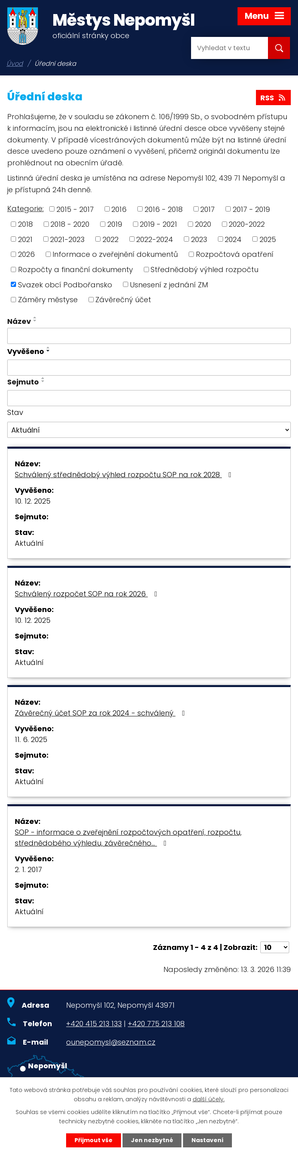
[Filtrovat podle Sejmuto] (149, 398)
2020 (203, 224)
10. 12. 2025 (32, 501)
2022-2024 (154, 239)
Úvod (14, 63)
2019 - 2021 (158, 224)
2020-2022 (247, 224)
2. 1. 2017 (28, 869)
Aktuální (29, 543)
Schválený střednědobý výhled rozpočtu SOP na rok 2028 (125, 475)
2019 (114, 224)
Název (19, 321)
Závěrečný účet (123, 300)
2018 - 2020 (69, 224)
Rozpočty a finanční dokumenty (75, 269)
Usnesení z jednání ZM (169, 284)
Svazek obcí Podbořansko (65, 284)
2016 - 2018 (164, 209)
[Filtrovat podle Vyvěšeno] (149, 368)
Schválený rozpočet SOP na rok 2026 (88, 594)
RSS (273, 98)
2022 (111, 239)
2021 (25, 239)
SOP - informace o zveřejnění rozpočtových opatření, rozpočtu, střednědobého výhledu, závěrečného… (128, 837)
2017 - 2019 (251, 209)
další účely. (209, 1099)
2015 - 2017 (75, 209)
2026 (26, 254)
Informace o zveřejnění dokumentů (115, 254)
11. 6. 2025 (31, 739)
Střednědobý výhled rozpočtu (204, 269)
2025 (268, 239)
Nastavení (207, 1140)
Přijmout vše (93, 1140)
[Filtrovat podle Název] (149, 336)
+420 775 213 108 (156, 1024)
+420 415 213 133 (94, 1024)
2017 (207, 209)
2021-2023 (67, 239)
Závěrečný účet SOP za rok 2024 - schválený (101, 713)
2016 (119, 209)
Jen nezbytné (152, 1140)
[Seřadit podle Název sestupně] (35, 320)
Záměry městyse (48, 300)
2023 (199, 239)
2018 (25, 224)
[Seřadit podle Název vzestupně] (35, 317)
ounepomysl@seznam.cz (110, 1042)
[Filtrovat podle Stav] (149, 430)
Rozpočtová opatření (235, 254)
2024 (233, 239)
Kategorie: (25, 208)
